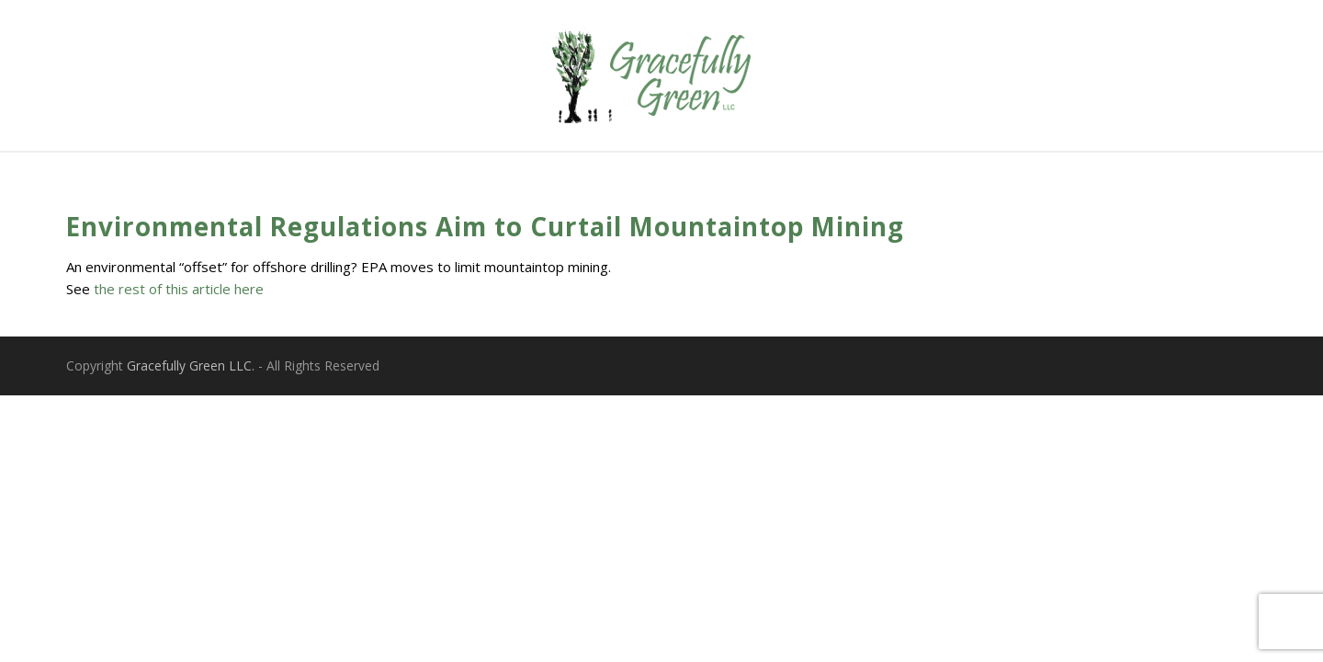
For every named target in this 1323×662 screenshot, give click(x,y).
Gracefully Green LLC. (190, 365)
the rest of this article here (179, 289)
